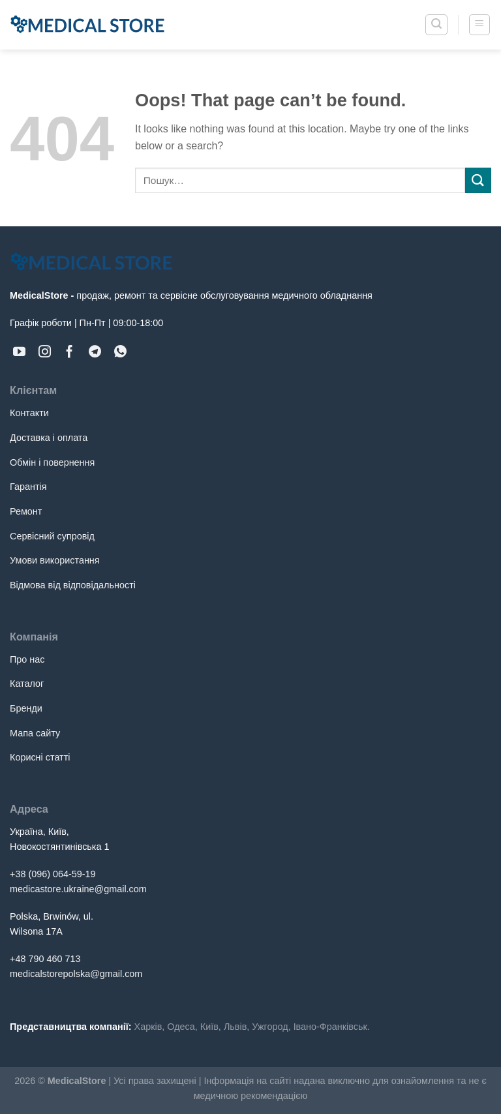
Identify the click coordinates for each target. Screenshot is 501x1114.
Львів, (236, 1026)
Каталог (27, 683)
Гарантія (28, 486)
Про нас (27, 659)
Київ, (210, 1026)
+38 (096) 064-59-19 (53, 874)
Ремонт (26, 511)
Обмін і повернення (52, 462)
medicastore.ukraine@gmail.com (78, 889)
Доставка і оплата (48, 437)
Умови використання (55, 560)
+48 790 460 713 (45, 959)
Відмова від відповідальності (73, 585)
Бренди (26, 708)
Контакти (29, 413)
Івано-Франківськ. (332, 1026)
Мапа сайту (35, 733)
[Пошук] (436, 24)
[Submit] (478, 180)
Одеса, (182, 1026)
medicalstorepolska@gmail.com (76, 974)
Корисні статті (40, 757)
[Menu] (480, 24)
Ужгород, (271, 1026)
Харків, (149, 1026)
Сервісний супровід (52, 536)
